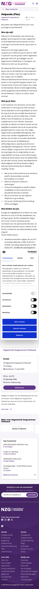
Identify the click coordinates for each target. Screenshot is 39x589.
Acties (23, 552)
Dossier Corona (27, 549)
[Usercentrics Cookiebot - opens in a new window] (28, 252)
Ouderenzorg (6, 543)
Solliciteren (19, 388)
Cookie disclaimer (8, 571)
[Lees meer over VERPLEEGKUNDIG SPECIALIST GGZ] (19, 445)
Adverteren (5, 566)
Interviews (25, 546)
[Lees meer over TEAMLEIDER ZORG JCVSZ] (19, 459)
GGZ (3, 549)
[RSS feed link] (2, 526)
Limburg (8, 366)
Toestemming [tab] (7, 258)
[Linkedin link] (9, 519)
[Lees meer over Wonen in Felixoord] (17, 428)
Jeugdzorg (5, 540)
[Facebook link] (2, 519)
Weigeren (19, 335)
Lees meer (5, 409)
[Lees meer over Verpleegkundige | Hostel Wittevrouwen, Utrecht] (19, 468)
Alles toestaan (19, 322)
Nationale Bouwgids (28, 574)
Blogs (23, 543)
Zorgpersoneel (7, 535)
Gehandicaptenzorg (9, 546)
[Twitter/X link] (12, 519)
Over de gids (6, 563)
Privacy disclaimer (8, 568)
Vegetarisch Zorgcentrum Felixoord (18, 363)
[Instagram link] (5, 519)
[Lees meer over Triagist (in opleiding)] (19, 452)
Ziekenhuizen (6, 552)
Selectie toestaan (19, 328)
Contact (4, 579)
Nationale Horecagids (29, 571)
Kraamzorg (5, 538)
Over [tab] (32, 258)
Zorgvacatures (26, 538)
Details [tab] (20, 258)
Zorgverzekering (27, 540)
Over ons (4, 560)
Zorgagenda (25, 535)
